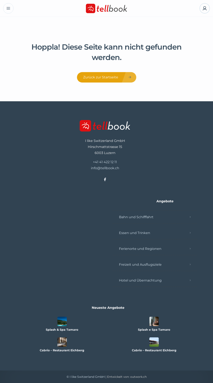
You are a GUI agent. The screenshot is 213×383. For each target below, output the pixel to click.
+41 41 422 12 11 (105, 162)
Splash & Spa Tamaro (62, 329)
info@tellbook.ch (105, 168)
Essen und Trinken (134, 233)
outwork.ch (138, 377)
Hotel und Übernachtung (140, 280)
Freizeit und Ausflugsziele (140, 265)
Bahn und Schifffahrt (136, 217)
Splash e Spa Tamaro (154, 329)
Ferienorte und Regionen (140, 249)
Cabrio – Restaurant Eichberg (62, 350)
